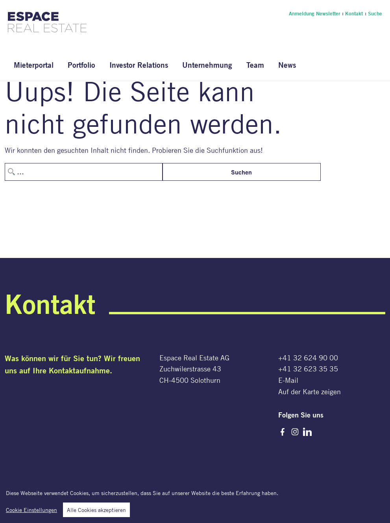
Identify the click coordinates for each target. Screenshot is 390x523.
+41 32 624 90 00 (308, 357)
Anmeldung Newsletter (314, 13)
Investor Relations (138, 64)
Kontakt (354, 13)
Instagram (294, 432)
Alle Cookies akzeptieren (96, 511)
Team (255, 64)
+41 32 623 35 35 (308, 368)
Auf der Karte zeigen (309, 391)
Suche (375, 13)
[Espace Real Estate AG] (47, 27)
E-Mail (288, 380)
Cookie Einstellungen (31, 511)
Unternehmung (207, 64)
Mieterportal (34, 64)
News (287, 64)
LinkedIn (307, 432)
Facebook (282, 432)
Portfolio (81, 64)
